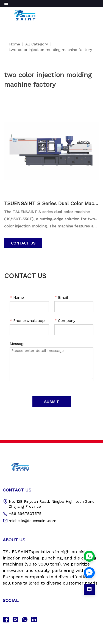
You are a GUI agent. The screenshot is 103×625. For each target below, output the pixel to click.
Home (14, 44)
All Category (36, 44)
